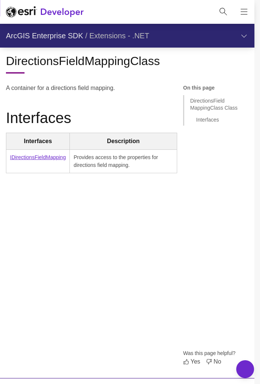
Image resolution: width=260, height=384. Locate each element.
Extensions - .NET (119, 36)
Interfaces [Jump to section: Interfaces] (207, 120)
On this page (199, 88)
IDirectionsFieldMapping (38, 157)
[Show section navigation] (244, 36)
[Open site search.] (223, 12)
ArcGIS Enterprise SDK (44, 36)
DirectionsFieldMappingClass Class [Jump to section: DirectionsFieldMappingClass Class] (214, 104)
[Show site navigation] (244, 12)
